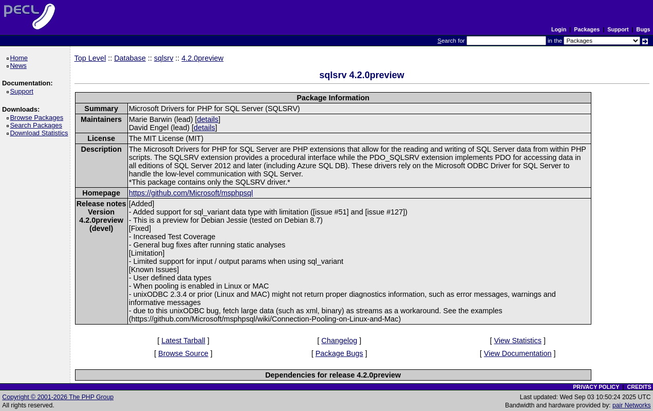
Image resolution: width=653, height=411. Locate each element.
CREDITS (639, 387)
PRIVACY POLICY (596, 387)
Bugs (643, 29)
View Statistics (518, 340)
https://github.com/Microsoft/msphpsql (191, 193)
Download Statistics (40, 133)
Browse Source (183, 353)
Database (130, 58)
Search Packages (37, 125)
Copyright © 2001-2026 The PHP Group (58, 397)
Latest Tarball (183, 340)
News (20, 65)
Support (617, 29)
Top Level (90, 58)
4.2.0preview (202, 58)
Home (20, 58)
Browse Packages (38, 117)
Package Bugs (339, 353)
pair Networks (631, 405)
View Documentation (518, 353)
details (207, 119)
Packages (587, 29)
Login (558, 29)
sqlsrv (164, 58)
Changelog (340, 340)
